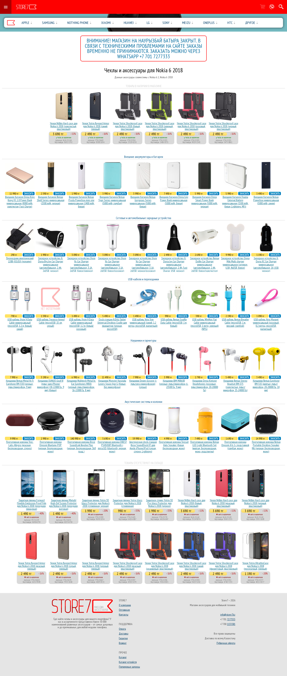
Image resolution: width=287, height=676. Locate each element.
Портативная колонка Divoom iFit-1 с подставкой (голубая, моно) (235, 445)
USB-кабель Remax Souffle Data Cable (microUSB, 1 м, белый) (173, 323)
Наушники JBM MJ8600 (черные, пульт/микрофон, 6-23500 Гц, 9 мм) (173, 384)
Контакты (123, 614)
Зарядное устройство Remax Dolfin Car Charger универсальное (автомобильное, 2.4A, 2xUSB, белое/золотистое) (204, 264)
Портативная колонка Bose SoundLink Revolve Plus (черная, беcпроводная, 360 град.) (81, 446)
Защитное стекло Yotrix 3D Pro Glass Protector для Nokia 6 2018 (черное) (159, 503)
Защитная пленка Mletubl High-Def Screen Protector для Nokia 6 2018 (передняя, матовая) (63, 504)
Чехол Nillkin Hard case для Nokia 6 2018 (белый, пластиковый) (191, 503)
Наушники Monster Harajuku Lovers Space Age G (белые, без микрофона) (112, 384)
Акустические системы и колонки (143, 402)
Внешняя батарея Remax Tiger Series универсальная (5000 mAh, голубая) (112, 200)
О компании (125, 605)
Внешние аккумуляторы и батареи (143, 157)
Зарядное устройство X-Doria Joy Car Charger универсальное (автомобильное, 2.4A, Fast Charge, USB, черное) (173, 264)
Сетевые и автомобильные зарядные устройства (143, 218)
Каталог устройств (128, 662)
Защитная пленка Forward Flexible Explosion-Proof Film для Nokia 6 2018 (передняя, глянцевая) (31, 504)
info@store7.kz (227, 614)
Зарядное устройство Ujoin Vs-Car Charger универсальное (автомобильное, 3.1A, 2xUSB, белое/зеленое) (81, 264)
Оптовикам (124, 610)
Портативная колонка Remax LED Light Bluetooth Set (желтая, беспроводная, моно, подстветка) (204, 446)
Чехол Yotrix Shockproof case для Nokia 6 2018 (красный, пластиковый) (127, 566)
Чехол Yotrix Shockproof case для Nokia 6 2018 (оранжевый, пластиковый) (159, 566)
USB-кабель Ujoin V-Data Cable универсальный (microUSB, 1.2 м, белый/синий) (20, 324)
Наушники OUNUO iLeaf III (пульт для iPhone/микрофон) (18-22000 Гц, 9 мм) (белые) (50, 385)
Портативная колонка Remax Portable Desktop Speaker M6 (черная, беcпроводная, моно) (266, 446)
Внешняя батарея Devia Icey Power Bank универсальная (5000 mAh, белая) (173, 200)
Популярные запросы (129, 666)
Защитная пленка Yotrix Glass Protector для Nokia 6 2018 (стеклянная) (127, 503)
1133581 (231, 624)
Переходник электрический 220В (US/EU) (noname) (20, 259)
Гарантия (123, 638)
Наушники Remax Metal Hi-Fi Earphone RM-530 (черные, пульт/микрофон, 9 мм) (20, 384)
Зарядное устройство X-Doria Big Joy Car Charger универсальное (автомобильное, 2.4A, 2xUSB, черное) (50, 264)
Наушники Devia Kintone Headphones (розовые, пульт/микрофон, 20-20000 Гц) (204, 385)
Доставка (123, 633)
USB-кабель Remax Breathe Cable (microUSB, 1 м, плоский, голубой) (235, 323)
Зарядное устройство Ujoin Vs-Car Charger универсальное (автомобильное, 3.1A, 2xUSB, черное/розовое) (143, 264)
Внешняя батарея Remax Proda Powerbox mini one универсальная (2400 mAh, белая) (81, 201)
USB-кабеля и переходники (143, 279)
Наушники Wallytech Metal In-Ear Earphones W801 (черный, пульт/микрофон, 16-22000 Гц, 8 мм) (81, 385)
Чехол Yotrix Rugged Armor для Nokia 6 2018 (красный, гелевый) (31, 566)
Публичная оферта (226, 643)
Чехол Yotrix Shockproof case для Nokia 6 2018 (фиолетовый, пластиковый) (223, 566)
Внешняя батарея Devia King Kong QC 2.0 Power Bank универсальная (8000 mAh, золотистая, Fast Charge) (20, 201)
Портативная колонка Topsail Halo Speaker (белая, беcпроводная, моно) (174, 445)
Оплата (122, 629)
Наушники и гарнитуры (143, 340)
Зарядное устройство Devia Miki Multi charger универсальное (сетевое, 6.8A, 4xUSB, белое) (235, 262)
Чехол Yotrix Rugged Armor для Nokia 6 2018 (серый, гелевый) (63, 566)
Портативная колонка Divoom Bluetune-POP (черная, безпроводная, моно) (50, 446)
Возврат (123, 643)
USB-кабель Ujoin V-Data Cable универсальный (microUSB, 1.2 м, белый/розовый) (81, 324)
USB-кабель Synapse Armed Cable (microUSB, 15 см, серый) (51, 323)
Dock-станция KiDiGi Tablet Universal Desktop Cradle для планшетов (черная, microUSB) (112, 324)
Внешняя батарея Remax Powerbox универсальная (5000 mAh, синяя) (266, 200)
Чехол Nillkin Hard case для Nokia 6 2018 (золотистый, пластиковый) (63, 126)
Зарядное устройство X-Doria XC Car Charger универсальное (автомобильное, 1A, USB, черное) (266, 264)
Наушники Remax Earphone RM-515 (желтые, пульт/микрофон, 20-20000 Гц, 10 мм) (266, 385)
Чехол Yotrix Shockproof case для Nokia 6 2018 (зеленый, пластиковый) (159, 126)
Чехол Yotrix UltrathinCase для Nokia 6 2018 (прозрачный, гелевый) (255, 566)
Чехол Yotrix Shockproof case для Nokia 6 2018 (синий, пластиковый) (191, 566)
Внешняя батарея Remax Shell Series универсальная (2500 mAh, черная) (50, 200)
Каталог (123, 657)
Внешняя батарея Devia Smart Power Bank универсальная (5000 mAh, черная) (204, 201)
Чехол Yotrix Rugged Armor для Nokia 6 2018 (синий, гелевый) (95, 126)
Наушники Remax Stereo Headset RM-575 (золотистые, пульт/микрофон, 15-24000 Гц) (235, 385)
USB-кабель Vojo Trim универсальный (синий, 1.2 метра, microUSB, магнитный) (143, 323)
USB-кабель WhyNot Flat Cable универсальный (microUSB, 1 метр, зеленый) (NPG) (204, 324)
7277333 (231, 619)
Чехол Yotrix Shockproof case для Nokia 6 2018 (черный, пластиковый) (223, 126)
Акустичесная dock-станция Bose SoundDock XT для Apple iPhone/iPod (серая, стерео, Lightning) (143, 446)
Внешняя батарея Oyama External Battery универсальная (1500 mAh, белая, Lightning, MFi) (235, 201)
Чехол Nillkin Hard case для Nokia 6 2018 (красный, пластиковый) (223, 503)
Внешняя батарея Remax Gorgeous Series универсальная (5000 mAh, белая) (143, 201)
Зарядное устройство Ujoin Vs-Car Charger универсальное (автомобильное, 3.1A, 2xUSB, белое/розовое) (112, 264)
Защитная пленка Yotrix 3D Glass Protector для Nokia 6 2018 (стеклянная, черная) (96, 503)
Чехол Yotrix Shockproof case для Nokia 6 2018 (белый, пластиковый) (127, 126)
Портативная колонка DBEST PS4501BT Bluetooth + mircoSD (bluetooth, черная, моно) (112, 446)
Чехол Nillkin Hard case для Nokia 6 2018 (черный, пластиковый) (255, 503)
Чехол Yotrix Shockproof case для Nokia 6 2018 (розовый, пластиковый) (191, 126)
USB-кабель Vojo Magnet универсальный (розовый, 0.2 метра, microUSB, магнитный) (266, 324)
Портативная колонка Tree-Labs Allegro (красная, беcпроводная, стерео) (19, 445)
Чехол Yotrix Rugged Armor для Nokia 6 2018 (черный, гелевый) (95, 566)
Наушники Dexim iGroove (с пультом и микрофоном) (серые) (143, 384)
